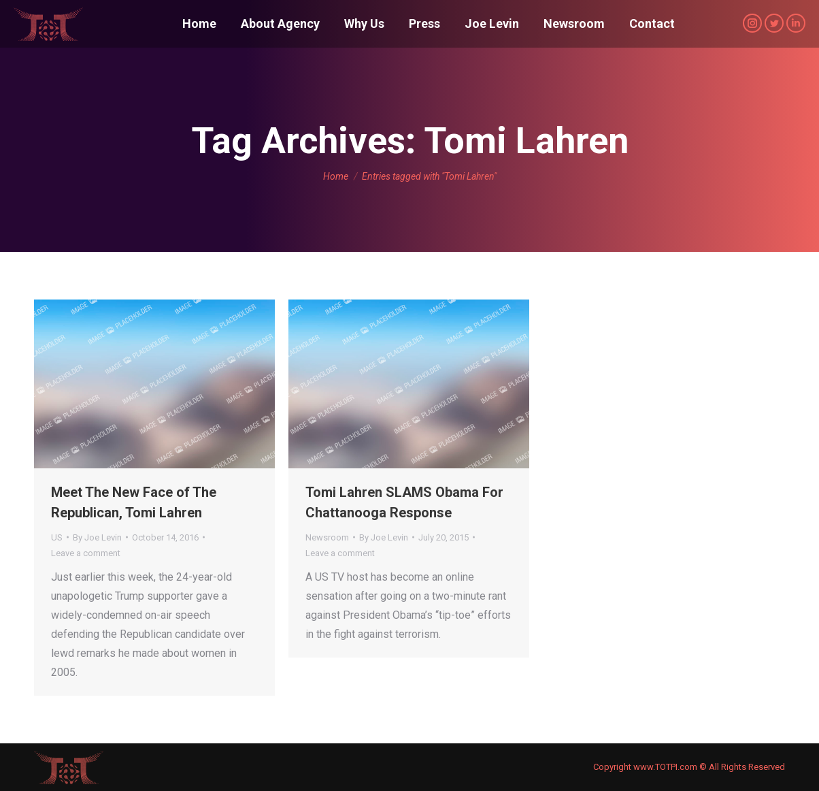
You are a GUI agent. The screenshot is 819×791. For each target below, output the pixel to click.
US (57, 537)
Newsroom (327, 537)
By (97, 537)
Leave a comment (85, 553)
